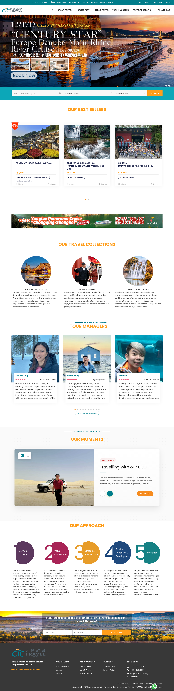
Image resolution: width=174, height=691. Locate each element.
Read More (145, 494)
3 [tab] (80, 409)
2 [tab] (88, 199)
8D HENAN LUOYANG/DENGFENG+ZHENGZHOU (135, 164)
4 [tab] (83, 409)
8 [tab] (93, 409)
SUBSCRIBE (116, 632)
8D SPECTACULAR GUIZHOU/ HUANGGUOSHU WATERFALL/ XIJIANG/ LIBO (86, 166)
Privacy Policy (109, 670)
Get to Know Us (62, 666)
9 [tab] (96, 409)
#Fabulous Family (87, 290)
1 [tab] (85, 199)
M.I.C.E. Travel (85, 670)
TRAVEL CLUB (164, 10)
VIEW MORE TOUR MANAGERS (87, 413)
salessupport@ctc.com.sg (102, 2)
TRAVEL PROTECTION (142, 10)
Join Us (59, 670)
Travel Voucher (86, 673)
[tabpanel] (35, 157)
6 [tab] (88, 409)
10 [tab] (99, 409)
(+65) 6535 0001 (40, 2)
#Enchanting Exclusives (36, 290)
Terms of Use (109, 666)
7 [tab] (91, 409)
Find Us (59, 673)
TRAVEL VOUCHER (120, 10)
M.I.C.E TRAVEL (102, 10)
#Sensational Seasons (138, 290)
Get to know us (144, 2)
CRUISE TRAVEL (84, 10)
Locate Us (132, 677)
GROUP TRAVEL (64, 10)
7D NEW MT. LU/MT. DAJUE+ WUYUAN (34, 163)
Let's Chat (158, 2)
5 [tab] (85, 409)
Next (169, 50)
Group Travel (85, 666)
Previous (4, 50)
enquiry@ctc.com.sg (78, 2)
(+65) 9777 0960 (58, 2)
